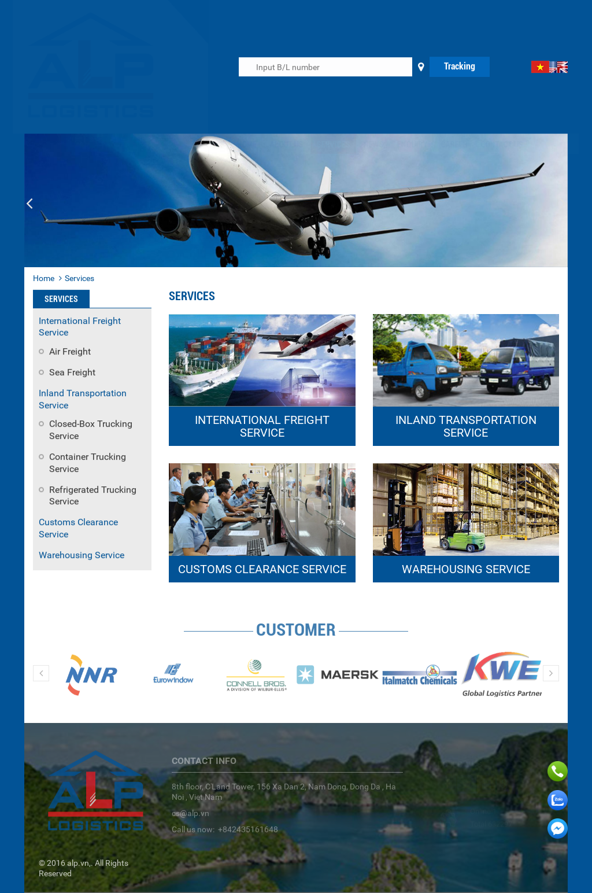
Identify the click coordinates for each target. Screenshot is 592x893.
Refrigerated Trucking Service (92, 496)
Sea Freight (72, 372)
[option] (91, 677)
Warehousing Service (81, 555)
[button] (29, 203)
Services (322, 144)
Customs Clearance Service (78, 528)
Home (236, 144)
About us (276, 144)
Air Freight (70, 351)
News (363, 144)
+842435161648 (248, 833)
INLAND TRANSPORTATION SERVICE (465, 426)
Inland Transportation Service (83, 399)
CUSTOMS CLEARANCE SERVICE (262, 569)
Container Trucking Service (87, 463)
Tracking (459, 66)
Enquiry (401, 144)
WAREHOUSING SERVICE (466, 569)
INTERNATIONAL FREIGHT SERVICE (262, 426)
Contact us (491, 144)
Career (443, 144)
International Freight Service (80, 327)
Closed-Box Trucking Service (90, 430)
